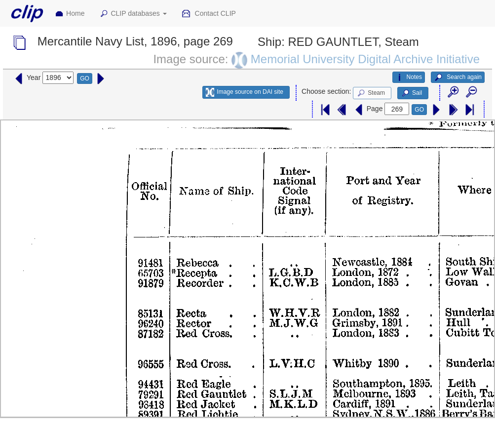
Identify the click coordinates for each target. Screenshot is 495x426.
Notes (408, 77)
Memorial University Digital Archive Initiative (365, 59)
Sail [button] (411, 93)
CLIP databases (132, 13)
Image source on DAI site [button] (244, 92)
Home (69, 13)
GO (84, 78)
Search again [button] (458, 77)
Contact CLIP (209, 13)
